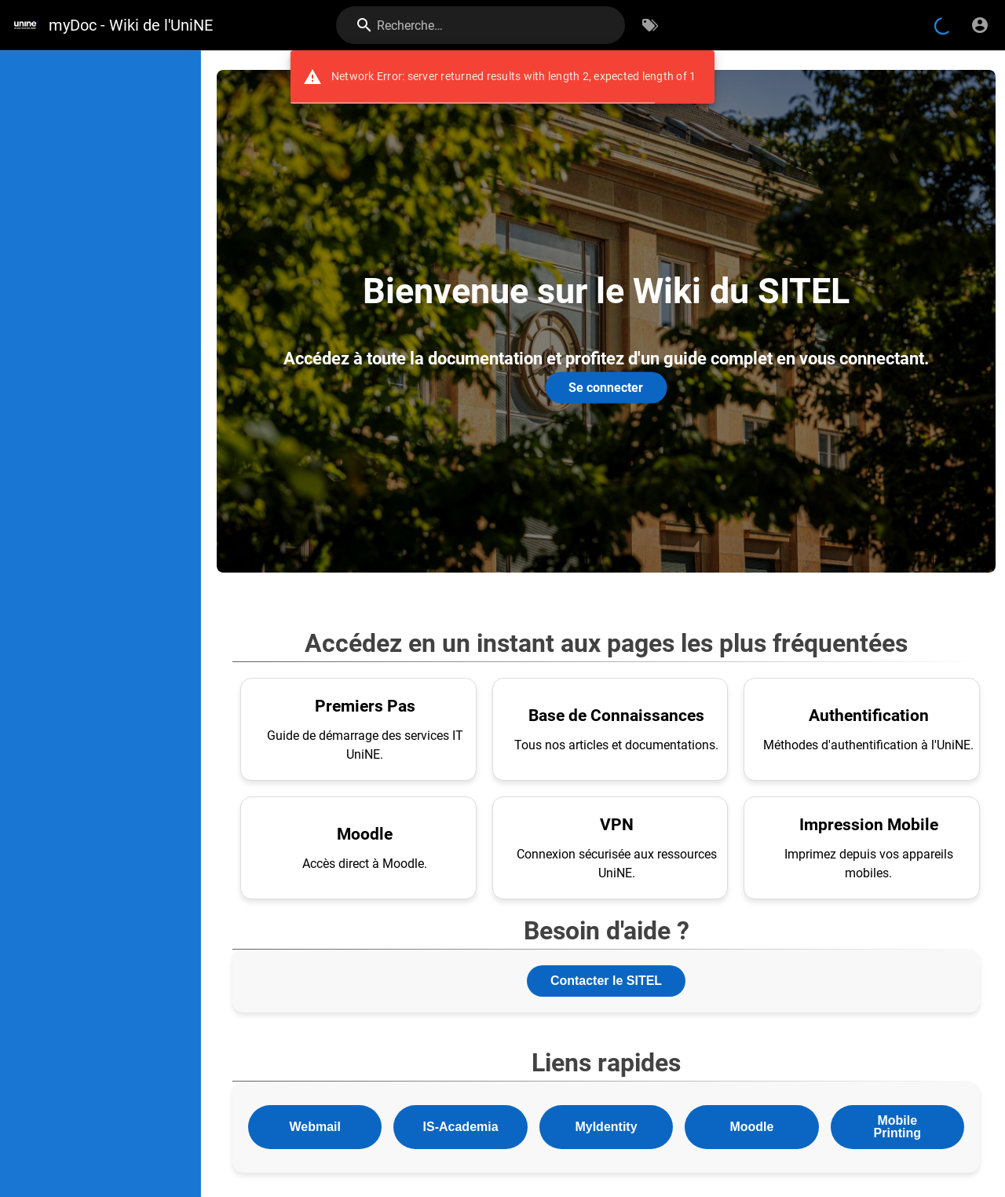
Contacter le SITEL (606, 980)
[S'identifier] (980, 25)
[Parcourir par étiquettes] (650, 25)
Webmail (315, 1126)
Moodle (751, 1126)
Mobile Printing (897, 1127)
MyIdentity (606, 1126)
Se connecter (605, 386)
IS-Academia (461, 1126)
